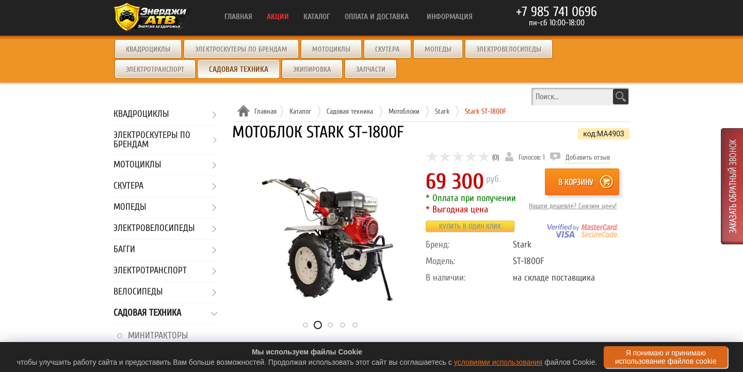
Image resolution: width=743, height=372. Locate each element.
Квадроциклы (148, 49)
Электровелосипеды (508, 49)
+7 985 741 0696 (556, 12)
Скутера (387, 49)
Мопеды (438, 49)
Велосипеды (138, 292)
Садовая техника (147, 313)
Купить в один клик (470, 226)
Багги (124, 250)
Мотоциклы (331, 49)
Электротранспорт (155, 69)
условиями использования (498, 362)
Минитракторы (158, 335)
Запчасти (370, 69)
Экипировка (312, 69)
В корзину (575, 182)
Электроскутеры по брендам (241, 49)
